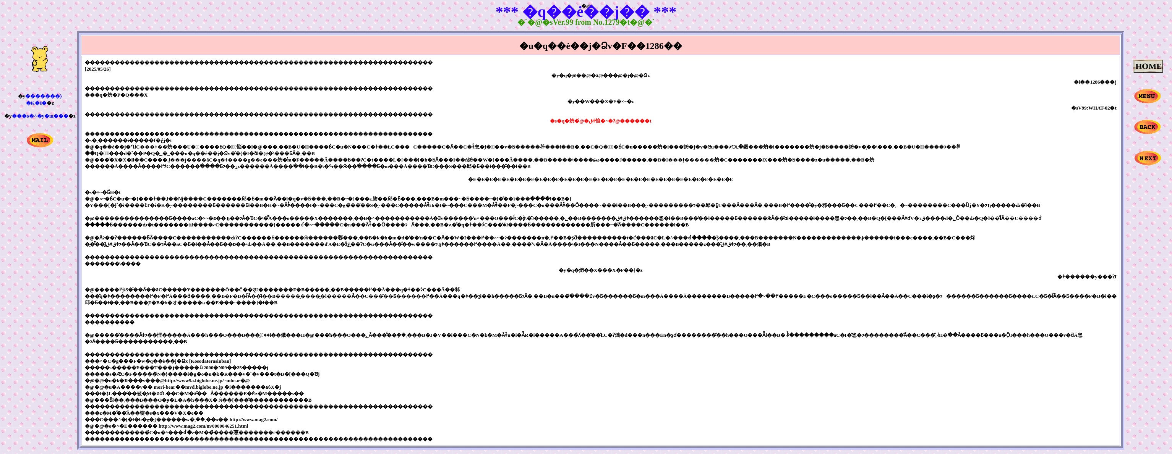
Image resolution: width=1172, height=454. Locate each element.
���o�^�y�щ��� (40, 116)
